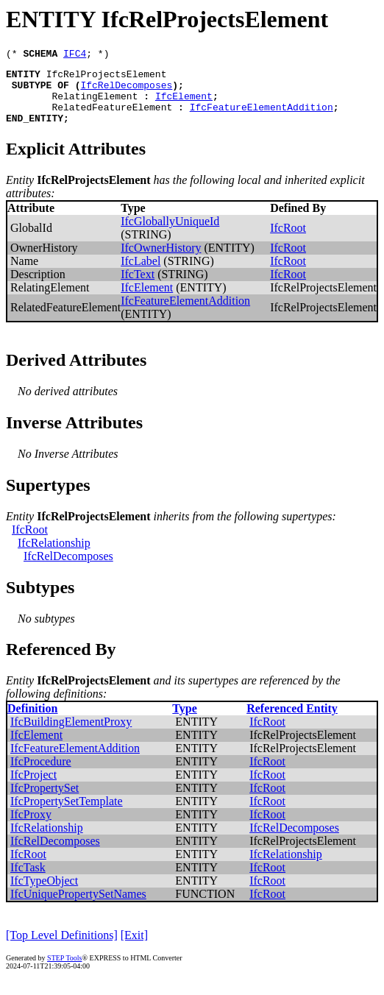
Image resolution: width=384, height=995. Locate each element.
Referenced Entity (292, 721)
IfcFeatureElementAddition (261, 117)
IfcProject (33, 788)
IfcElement (184, 104)
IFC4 (74, 55)
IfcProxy (30, 827)
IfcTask (28, 880)
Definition (32, 721)
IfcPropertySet (44, 801)
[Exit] (134, 948)
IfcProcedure (40, 774)
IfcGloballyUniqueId (170, 234)
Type (184, 721)
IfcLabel (140, 274)
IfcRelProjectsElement (106, 78)
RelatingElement (94, 104)
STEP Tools (64, 971)
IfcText (137, 287)
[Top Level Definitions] (62, 948)
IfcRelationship (54, 556)
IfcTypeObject (44, 894)
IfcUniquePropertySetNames (78, 907)
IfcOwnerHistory (161, 261)
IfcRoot (288, 241)
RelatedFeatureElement (111, 117)
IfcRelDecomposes (126, 91)
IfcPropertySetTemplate (66, 814)
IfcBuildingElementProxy (71, 735)
